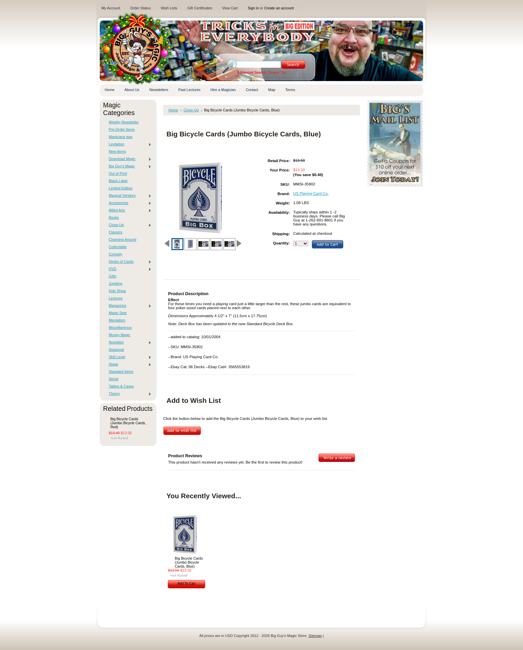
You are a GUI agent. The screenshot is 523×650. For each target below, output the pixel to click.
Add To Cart (186, 583)
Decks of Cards (128, 261)
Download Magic (128, 159)
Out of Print (118, 173)
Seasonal (116, 350)
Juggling (115, 283)
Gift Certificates (199, 8)
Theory (128, 394)
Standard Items (121, 372)
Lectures (116, 298)
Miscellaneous (120, 328)
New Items (117, 151)
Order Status (140, 8)
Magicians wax (120, 137)
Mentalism (117, 320)
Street (113, 379)
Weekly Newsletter (124, 122)
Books (114, 217)
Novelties (128, 342)
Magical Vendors (128, 195)
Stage (128, 364)
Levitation (128, 144)
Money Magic (119, 335)
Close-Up (128, 225)
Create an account (279, 8)
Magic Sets (118, 313)
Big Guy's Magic (128, 166)
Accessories (128, 203)
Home (173, 110)
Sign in (253, 8)
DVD (128, 269)
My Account (110, 8)
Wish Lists (169, 8)
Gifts (112, 276)
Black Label (118, 181)
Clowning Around (122, 239)
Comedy (115, 254)
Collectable (118, 247)
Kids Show (117, 291)
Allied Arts (128, 210)
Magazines (128, 305)
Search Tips (278, 72)
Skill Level (128, 357)
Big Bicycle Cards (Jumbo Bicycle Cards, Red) (128, 423)
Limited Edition (120, 188)
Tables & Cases (121, 386)
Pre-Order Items (122, 129)
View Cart (230, 8)
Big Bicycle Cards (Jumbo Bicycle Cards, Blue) (189, 562)
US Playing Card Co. (311, 193)
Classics (115, 232)
